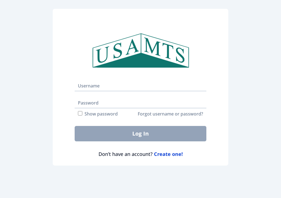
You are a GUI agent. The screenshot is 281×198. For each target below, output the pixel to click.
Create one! (168, 154)
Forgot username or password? (170, 114)
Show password (98, 114)
